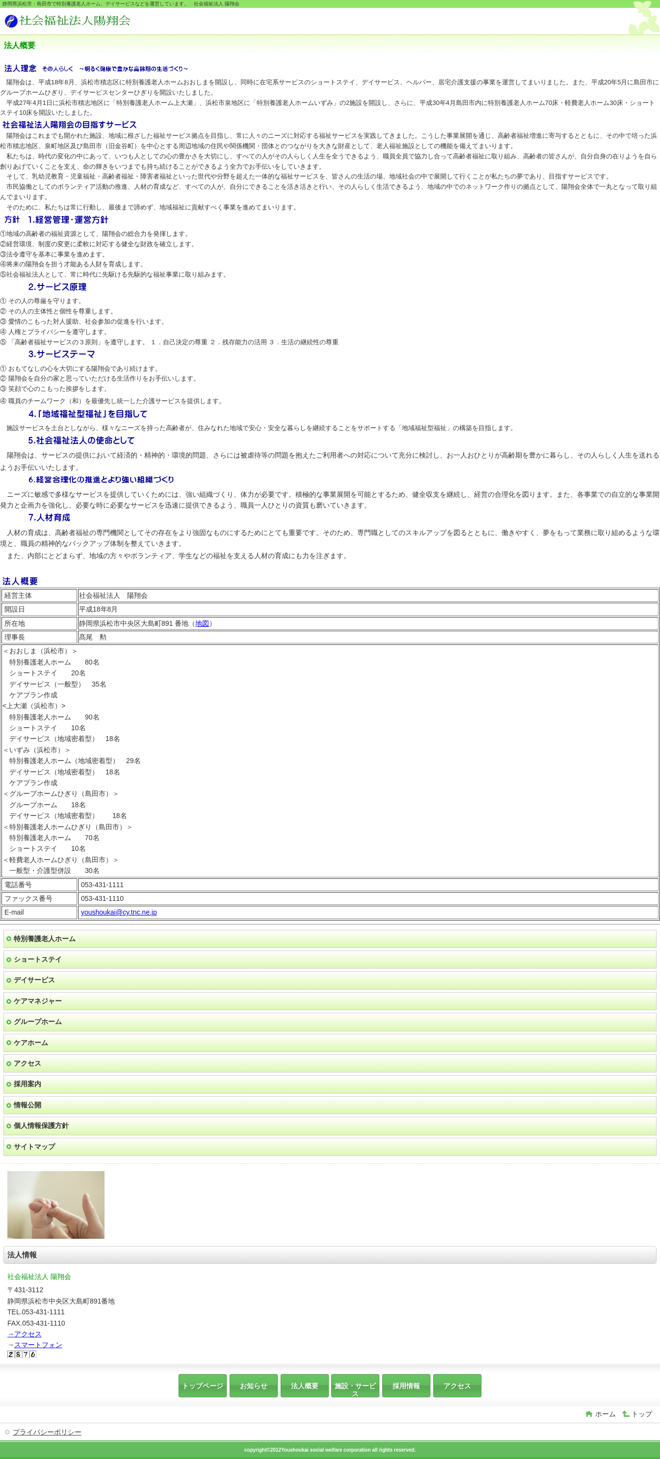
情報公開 (27, 1105)
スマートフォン (38, 1345)
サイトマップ (34, 1147)
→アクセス (24, 1334)
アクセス (27, 1063)
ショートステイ (38, 959)
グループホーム (38, 1021)
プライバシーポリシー (47, 1432)
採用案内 (27, 1084)
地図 (202, 623)
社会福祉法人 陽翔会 (77, 22)
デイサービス (34, 980)
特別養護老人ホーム (45, 939)
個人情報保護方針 (41, 1125)
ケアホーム (31, 1043)
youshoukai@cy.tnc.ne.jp (119, 912)
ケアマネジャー (38, 1001)
